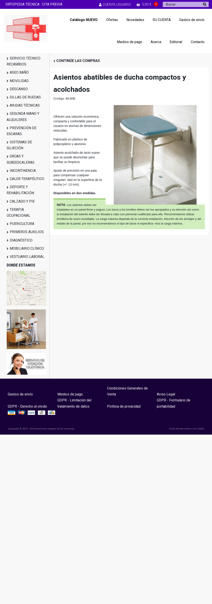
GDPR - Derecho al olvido (27, 406)
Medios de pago (129, 42)
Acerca (156, 42)
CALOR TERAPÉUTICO (27, 179)
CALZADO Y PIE (22, 201)
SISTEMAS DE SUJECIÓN (19, 145)
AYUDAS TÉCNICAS (25, 105)
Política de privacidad (123, 406)
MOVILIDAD (19, 81)
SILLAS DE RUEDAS (25, 97)
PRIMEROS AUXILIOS (27, 232)
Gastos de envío (191, 20)
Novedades (135, 20)
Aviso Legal (166, 394)
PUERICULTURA (22, 224)
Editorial (176, 42)
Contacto (197, 42)
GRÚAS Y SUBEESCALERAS (20, 159)
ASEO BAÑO (19, 72)
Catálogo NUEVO (84, 20)
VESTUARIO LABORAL (27, 257)
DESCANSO (19, 89)
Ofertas (112, 20)
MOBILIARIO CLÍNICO (27, 248)
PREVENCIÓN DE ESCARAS (21, 131)
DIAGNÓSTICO (21, 240)
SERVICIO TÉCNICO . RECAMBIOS (24, 61)
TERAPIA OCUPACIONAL (18, 212)
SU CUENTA (162, 20)
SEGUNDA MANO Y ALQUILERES (23, 116)
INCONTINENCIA (23, 171)
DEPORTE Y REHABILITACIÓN (20, 190)
